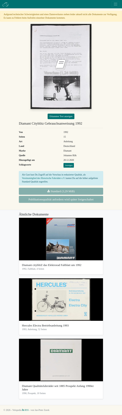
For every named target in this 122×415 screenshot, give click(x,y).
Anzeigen (69, 165)
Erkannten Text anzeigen (61, 116)
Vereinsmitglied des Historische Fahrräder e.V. (43, 178)
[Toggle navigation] (116, 4)
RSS (25, 410)
